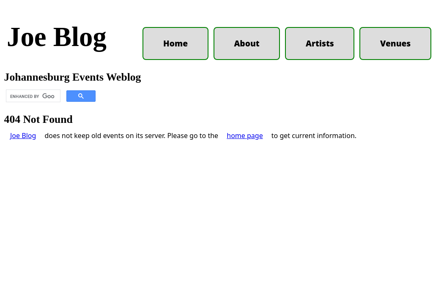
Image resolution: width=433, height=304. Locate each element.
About (246, 43)
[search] (32, 96)
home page (245, 135)
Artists (320, 43)
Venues (395, 43)
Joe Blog (57, 37)
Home (175, 43)
